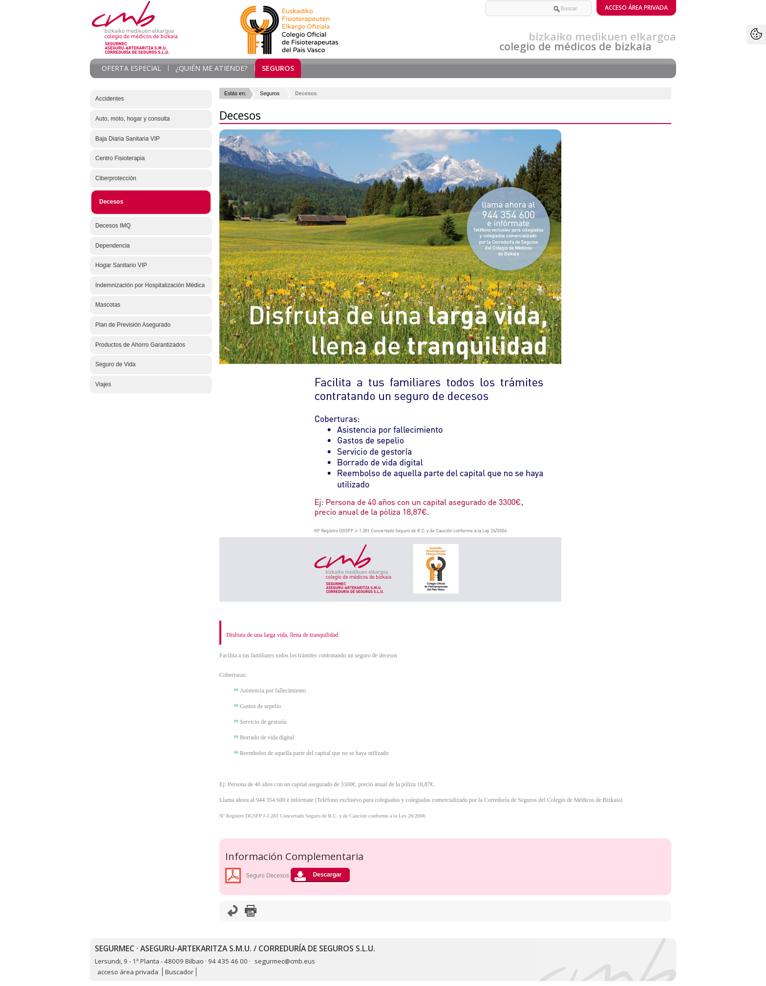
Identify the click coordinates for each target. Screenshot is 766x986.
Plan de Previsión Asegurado (132, 324)
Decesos (111, 201)
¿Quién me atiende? (211, 68)
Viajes (103, 384)
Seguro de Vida (115, 364)
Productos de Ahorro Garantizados (140, 344)
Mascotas (107, 304)
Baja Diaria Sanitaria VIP (127, 138)
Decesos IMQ (113, 225)
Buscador (179, 971)
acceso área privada (128, 971)
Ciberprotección (115, 178)
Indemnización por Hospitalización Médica (150, 285)
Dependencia (112, 245)
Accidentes (109, 98)
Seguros (278, 68)
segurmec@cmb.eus (285, 961)
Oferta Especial (131, 68)
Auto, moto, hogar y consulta (132, 118)
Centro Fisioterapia (120, 158)
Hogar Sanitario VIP (121, 265)
